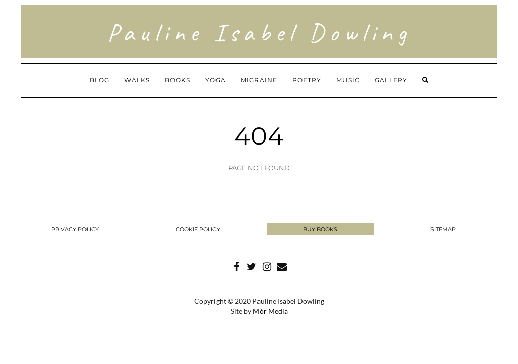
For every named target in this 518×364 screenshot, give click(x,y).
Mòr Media (270, 311)
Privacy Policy (75, 229)
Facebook (236, 266)
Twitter (251, 266)
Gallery (391, 80)
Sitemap (443, 229)
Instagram (266, 266)
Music (348, 80)
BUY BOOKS (320, 229)
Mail (281, 266)
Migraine (259, 80)
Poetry (306, 80)
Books (177, 80)
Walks (137, 80)
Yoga (215, 80)
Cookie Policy (198, 229)
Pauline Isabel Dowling (259, 33)
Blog (99, 80)
